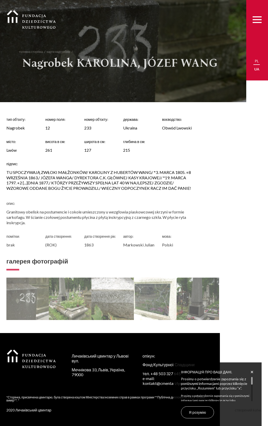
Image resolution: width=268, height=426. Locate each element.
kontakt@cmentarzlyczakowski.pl (173, 383)
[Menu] (257, 19)
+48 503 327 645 (166, 373)
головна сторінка (28, 52)
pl (257, 61)
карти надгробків (56, 52)
